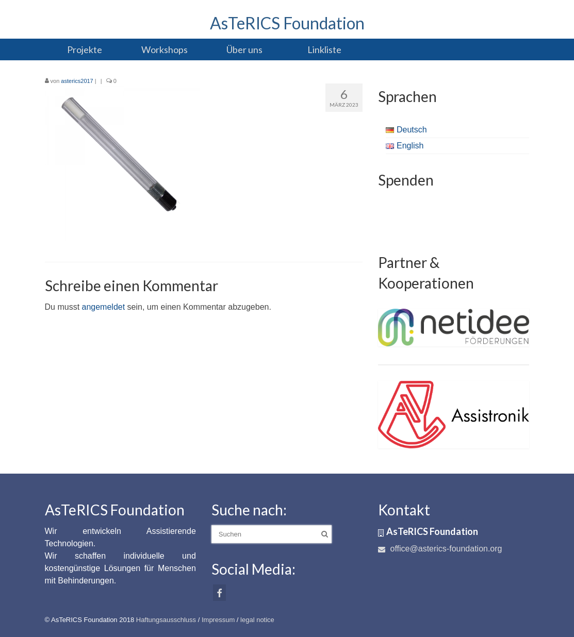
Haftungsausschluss (166, 620)
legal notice (257, 620)
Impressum (218, 620)
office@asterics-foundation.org (440, 548)
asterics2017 (77, 81)
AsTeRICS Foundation (287, 23)
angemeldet (103, 307)
